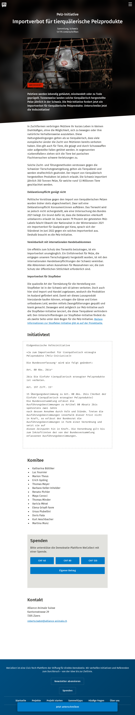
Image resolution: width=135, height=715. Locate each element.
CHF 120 (93, 560)
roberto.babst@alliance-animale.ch (48, 621)
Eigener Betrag (67, 570)
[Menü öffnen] (130, 4)
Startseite (20, 700)
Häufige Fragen (96, 700)
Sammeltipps (75, 700)
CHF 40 (42, 560)
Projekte (36, 700)
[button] (67, 707)
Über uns (115, 700)
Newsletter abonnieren (67, 681)
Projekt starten (55, 700)
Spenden (68, 690)
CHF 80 (67, 560)
